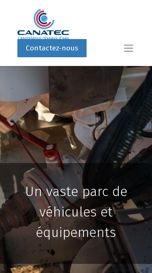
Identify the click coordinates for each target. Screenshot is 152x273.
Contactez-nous (52, 48)
